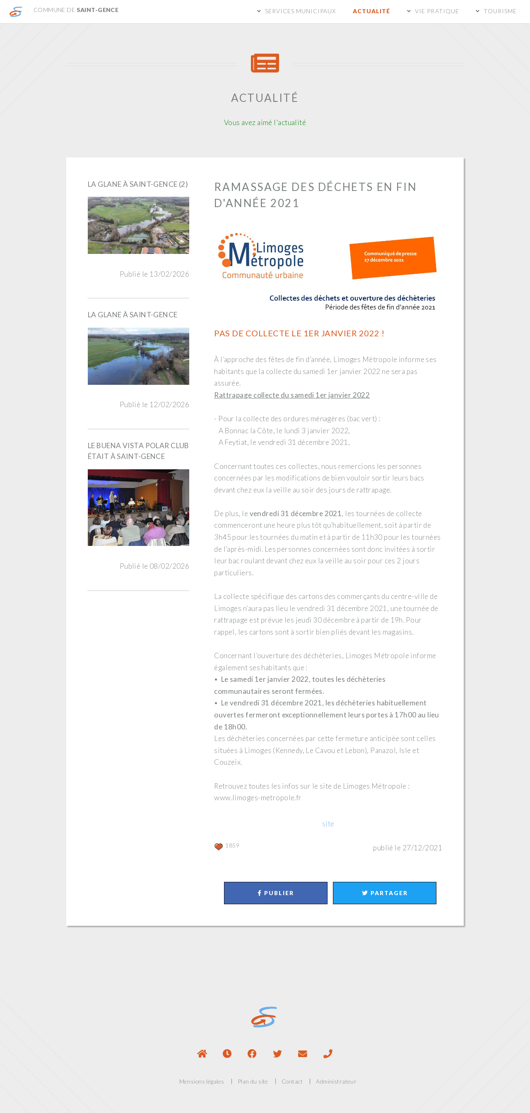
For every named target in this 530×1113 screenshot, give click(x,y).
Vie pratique (437, 10)
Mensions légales (201, 1081)
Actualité (371, 10)
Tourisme (500, 10)
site (328, 823)
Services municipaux (300, 10)
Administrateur (336, 1081)
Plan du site (253, 1081)
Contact (292, 1081)
